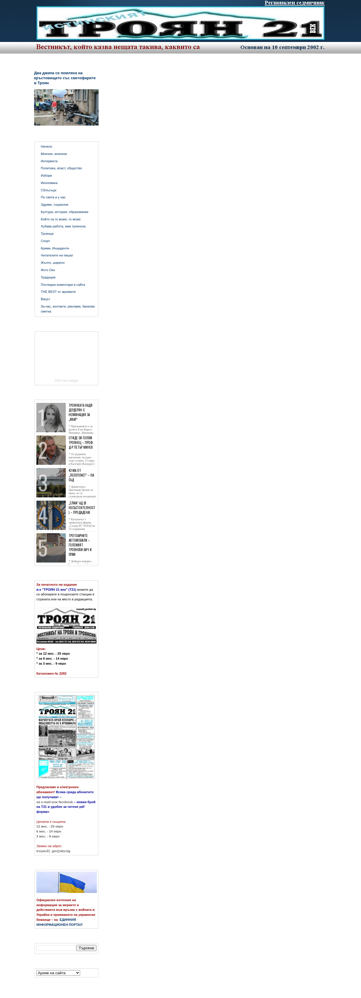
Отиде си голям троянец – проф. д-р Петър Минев (81, 442)
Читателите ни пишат (57, 255)
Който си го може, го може (61, 219)
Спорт (45, 241)
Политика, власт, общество (61, 168)
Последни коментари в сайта (63, 284)
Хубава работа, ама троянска (63, 226)
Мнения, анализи (54, 154)
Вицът (45, 299)
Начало (46, 146)
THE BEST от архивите (58, 291)
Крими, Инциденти (55, 248)
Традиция (48, 277)
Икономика (49, 183)
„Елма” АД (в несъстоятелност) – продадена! (82, 508)
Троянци (47, 233)
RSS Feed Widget (66, 380)
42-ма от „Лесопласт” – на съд (81, 475)
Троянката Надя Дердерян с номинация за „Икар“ (80, 412)
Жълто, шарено (53, 262)
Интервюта (49, 161)
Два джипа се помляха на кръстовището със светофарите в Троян (65, 78)
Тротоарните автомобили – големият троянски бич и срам (80, 545)
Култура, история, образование (64, 212)
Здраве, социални (54, 204)
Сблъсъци (48, 190)
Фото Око (48, 270)
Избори (46, 175)
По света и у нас (53, 197)
